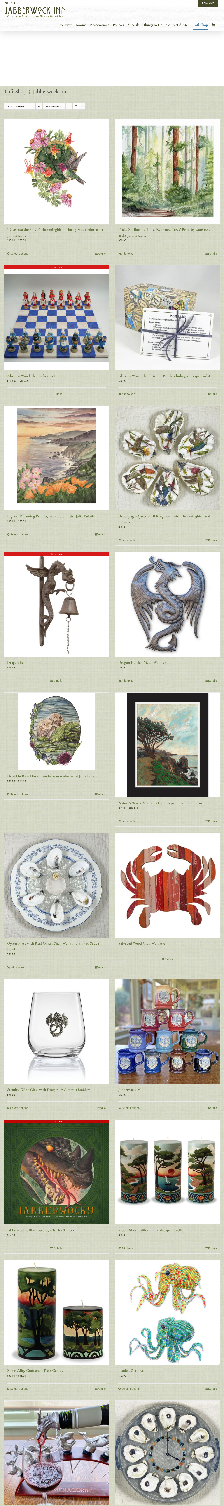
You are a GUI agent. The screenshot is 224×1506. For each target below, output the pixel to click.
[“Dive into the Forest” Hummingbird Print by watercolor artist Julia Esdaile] (56, 171)
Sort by (15, 106)
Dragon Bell (16, 662)
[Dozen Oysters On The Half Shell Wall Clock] (167, 1453)
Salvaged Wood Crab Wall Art (141, 943)
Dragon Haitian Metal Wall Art (142, 662)
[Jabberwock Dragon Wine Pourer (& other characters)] (56, 1453)
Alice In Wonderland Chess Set (31, 376)
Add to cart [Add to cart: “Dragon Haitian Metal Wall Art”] (128, 680)
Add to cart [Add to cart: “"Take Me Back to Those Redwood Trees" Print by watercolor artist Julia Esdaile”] (128, 253)
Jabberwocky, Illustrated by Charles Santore (41, 1230)
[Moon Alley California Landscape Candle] (167, 1172)
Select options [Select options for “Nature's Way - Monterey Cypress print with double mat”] (130, 821)
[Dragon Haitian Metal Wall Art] (167, 604)
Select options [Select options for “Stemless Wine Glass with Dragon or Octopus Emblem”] (19, 1108)
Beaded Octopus (131, 1370)
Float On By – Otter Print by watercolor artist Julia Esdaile (52, 776)
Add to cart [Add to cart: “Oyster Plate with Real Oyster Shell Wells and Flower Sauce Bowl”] (17, 967)
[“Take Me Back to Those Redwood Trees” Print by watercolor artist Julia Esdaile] (167, 171)
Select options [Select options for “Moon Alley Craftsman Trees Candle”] (19, 1388)
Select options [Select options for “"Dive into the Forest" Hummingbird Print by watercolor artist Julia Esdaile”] (19, 253)
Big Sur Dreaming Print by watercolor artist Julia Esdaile (51, 516)
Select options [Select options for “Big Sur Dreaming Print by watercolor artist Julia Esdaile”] (19, 534)
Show (53, 106)
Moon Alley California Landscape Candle (150, 1230)
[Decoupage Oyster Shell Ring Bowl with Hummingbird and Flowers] (167, 458)
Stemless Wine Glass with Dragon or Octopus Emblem (48, 1089)
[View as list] (82, 106)
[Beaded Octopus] (167, 1312)
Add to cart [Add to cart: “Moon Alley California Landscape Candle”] (128, 1248)
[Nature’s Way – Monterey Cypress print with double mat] (167, 745)
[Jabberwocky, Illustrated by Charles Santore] (56, 1172)
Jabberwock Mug (131, 1089)
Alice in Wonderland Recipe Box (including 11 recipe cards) (164, 376)
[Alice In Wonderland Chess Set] (56, 317)
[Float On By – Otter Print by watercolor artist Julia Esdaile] (56, 731)
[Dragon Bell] (56, 604)
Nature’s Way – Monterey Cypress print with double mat (161, 803)
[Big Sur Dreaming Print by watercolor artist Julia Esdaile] (56, 458)
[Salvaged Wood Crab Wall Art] (167, 885)
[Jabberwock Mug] (167, 1031)
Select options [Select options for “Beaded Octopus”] (130, 1388)
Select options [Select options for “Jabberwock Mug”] (130, 1108)
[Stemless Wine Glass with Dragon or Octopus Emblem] (56, 1031)
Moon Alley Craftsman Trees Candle (35, 1370)
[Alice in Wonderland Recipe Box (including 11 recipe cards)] (167, 317)
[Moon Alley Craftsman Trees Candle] (56, 1312)
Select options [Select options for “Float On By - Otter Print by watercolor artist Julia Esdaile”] (19, 794)
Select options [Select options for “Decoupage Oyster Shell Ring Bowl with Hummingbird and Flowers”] (130, 540)
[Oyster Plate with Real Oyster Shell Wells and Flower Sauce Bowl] (56, 885)
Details (101, 253)
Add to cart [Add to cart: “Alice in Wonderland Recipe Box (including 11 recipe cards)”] (128, 394)
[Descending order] (39, 106)
